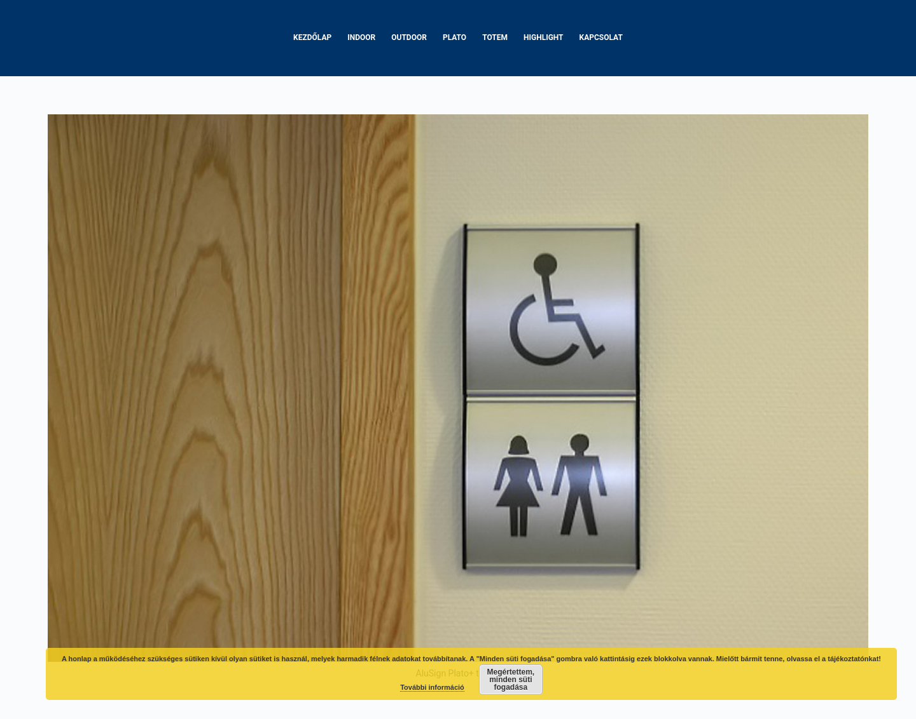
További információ (432, 687)
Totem (495, 37)
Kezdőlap (312, 37)
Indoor (361, 37)
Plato (454, 37)
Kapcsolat (601, 37)
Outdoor (409, 37)
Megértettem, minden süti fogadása (511, 680)
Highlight (544, 37)
